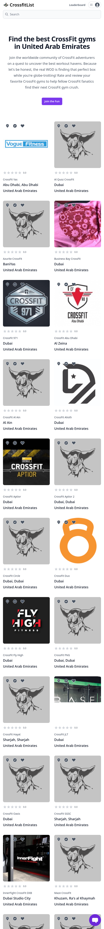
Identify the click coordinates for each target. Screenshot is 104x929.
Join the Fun (51, 101)
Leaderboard (77, 5)
